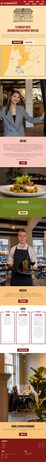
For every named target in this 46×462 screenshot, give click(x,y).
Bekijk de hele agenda (23, 350)
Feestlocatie (31, 2)
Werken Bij (27, 4)
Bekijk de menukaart (17, 42)
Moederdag (34, 4)
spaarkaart (41, 4)
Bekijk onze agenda (29, 42)
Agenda (37, 2)
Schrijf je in (23, 434)
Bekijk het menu (23, 213)
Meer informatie (23, 301)
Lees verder (23, 163)
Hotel (43, 2)
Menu (25, 2)
